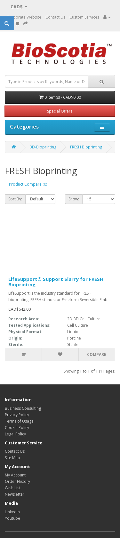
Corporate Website (23, 17)
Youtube (12, 518)
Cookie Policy (17, 427)
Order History (17, 481)
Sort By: (15, 199)
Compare (96, 354)
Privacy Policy (17, 414)
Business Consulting (23, 408)
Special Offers (59, 111)
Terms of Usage (19, 421)
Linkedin (12, 512)
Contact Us (55, 17)
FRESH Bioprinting (86, 147)
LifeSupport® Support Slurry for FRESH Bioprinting (55, 282)
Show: (73, 199)
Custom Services (84, 17)
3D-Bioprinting (43, 147)
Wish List (12, 488)
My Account (15, 475)
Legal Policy (15, 434)
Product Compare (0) (28, 184)
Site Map (12, 457)
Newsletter (14, 494)
